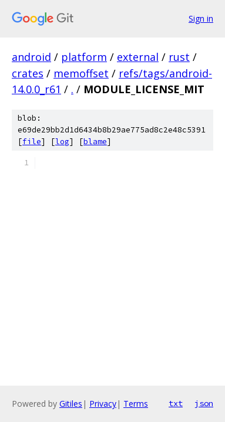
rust (179, 57)
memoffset (81, 73)
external (138, 57)
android (31, 57)
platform (84, 57)
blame (95, 142)
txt (176, 403)
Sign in (201, 18)
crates (27, 73)
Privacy (102, 403)
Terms (135, 403)
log (62, 142)
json (203, 403)
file (31, 142)
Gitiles (70, 403)
